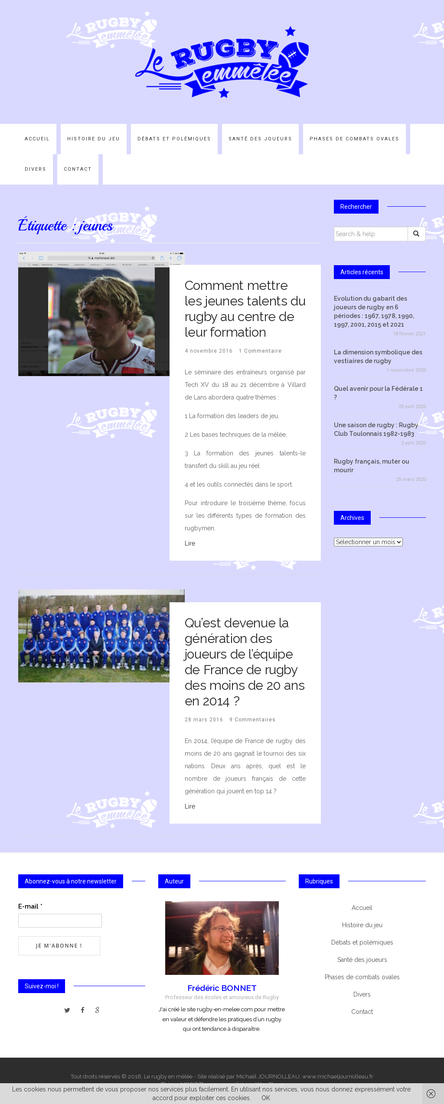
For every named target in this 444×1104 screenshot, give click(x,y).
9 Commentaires (252, 720)
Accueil (37, 139)
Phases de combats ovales (354, 139)
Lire (190, 543)
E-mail (30, 906)
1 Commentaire (260, 351)
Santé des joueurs (260, 139)
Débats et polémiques (174, 139)
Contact (78, 169)
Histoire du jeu (93, 139)
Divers (35, 169)
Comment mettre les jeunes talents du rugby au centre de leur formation (245, 309)
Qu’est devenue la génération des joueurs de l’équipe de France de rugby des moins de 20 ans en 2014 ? (244, 661)
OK (265, 1097)
